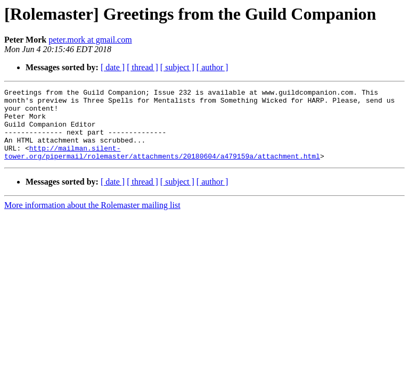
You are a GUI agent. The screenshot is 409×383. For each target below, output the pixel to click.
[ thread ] (142, 67)
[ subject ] (177, 67)
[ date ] (113, 67)
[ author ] (212, 67)
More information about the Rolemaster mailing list (92, 219)
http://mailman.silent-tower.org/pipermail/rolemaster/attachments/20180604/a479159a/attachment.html (162, 165)
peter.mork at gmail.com (90, 39)
